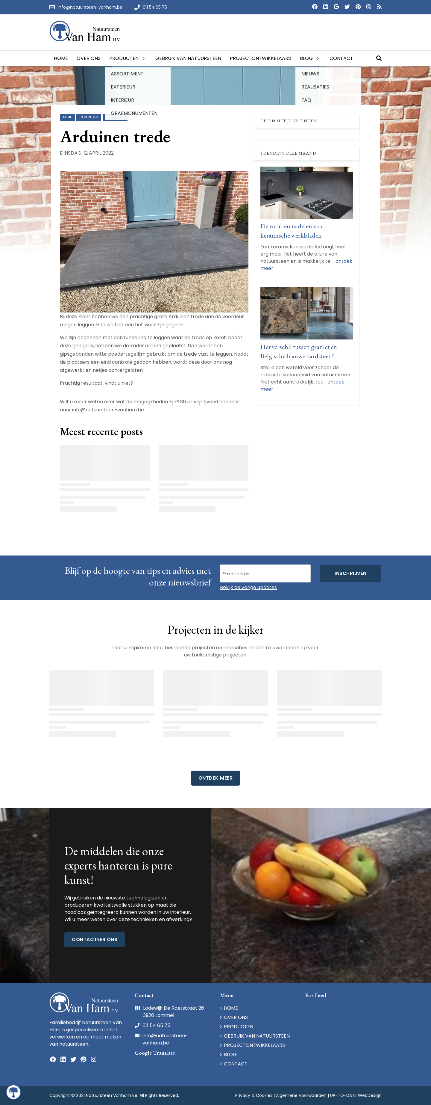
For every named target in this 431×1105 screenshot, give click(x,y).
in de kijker (89, 117)
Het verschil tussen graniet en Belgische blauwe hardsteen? (298, 351)
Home (67, 117)
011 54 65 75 (156, 1025)
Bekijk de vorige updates (248, 587)
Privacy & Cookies (253, 1095)
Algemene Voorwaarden (301, 1095)
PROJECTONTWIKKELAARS (254, 1045)
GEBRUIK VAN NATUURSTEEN (257, 1035)
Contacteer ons (94, 939)
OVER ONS (236, 1017)
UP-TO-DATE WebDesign (356, 1095)
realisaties (115, 117)
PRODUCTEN (238, 1026)
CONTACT (236, 1063)
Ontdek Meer (215, 778)
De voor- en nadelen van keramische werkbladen (291, 231)
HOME (231, 1008)
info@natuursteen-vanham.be (165, 1039)
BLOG (230, 1054)
